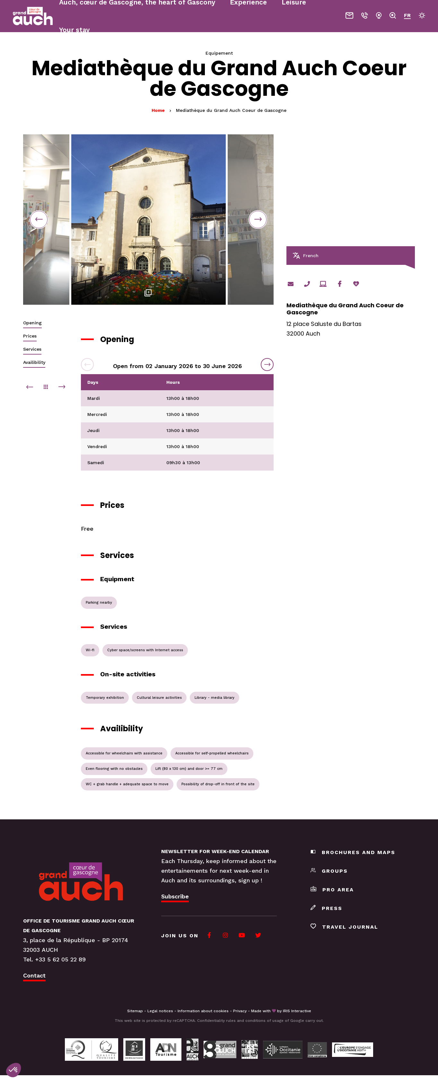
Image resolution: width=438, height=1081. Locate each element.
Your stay (74, 30)
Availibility (34, 362)
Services (32, 349)
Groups (329, 871)
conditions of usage (264, 1020)
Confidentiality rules (216, 1020)
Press (326, 908)
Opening (32, 322)
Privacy (240, 1011)
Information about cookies (203, 1011)
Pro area (332, 890)
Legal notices (160, 1011)
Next (258, 219)
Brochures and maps (353, 852)
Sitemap (135, 1011)
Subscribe (175, 896)
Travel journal (344, 927)
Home (158, 110)
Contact (34, 975)
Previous (39, 219)
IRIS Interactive (297, 1011)
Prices (30, 335)
